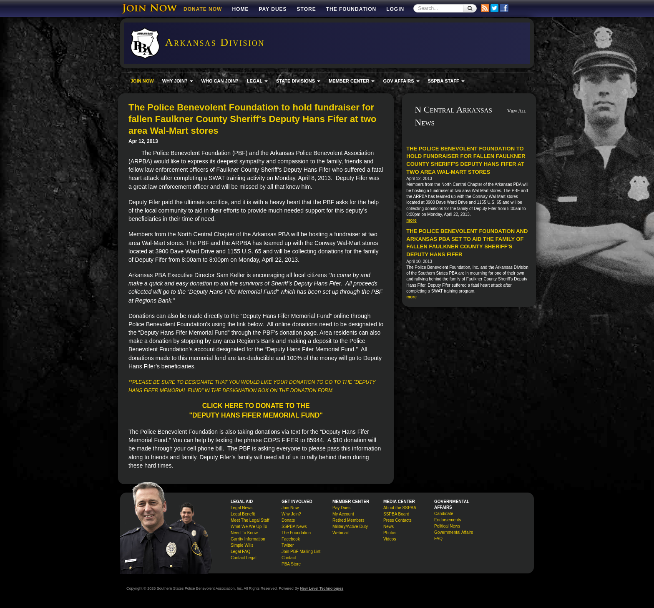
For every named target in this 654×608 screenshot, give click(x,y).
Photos (389, 532)
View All (516, 111)
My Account (343, 514)
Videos (389, 539)
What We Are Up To (249, 526)
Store (306, 9)
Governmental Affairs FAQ (453, 535)
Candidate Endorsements (447, 516)
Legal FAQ (240, 551)
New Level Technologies (321, 588)
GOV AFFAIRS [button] (401, 80)
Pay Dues (273, 9)
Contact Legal (244, 557)
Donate (288, 520)
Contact (289, 557)
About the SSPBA (399, 507)
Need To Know (244, 532)
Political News (447, 526)
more (411, 220)
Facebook (291, 539)
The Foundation (351, 9)
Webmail (340, 532)
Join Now (290, 507)
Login (395, 9)
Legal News (241, 507)
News (388, 526)
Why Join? (291, 514)
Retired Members (348, 520)
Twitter (288, 545)
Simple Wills (242, 545)
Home (240, 9)
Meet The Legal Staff (250, 520)
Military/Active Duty (350, 526)
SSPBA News (294, 526)
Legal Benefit (243, 514)
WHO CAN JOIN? (220, 80)
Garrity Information (248, 539)
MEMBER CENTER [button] (352, 80)
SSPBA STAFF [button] (446, 80)
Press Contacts (397, 520)
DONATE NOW (203, 9)
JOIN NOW (142, 80)
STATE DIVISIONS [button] (298, 80)
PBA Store (291, 564)
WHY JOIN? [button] (177, 80)
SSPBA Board (396, 514)
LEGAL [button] (257, 80)
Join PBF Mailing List (301, 551)
